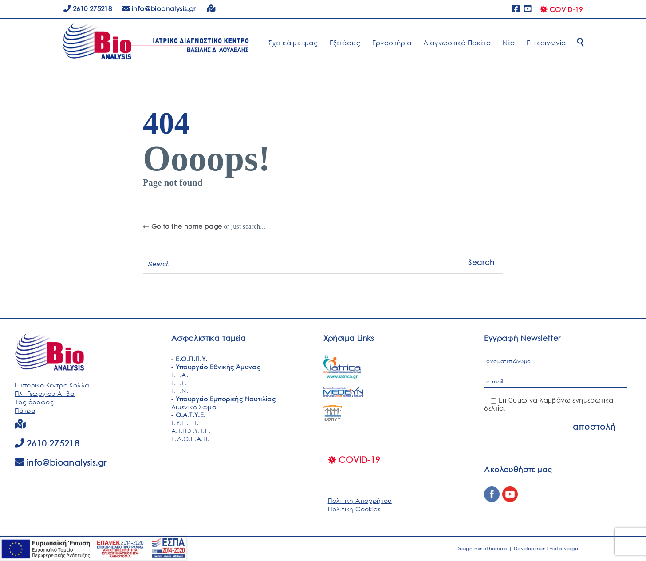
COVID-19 (561, 9)
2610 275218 (87, 8)
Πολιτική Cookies (354, 509)
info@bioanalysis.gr (67, 462)
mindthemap (491, 548)
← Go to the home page (182, 226)
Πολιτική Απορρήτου (360, 500)
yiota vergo (564, 548)
